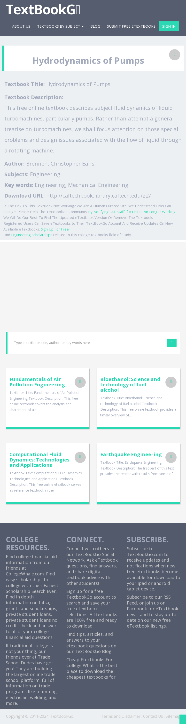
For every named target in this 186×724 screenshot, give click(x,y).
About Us (21, 26)
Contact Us (153, 716)
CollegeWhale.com (25, 574)
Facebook (137, 609)
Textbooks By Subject (60, 26)
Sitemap (173, 716)
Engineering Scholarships (31, 234)
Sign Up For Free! (55, 229)
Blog (95, 26)
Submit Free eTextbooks (131, 26)
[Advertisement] (93, 276)
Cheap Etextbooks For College (89, 662)
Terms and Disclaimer (120, 716)
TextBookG (43, 9)
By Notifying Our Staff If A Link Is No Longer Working (132, 211)
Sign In (169, 26)
